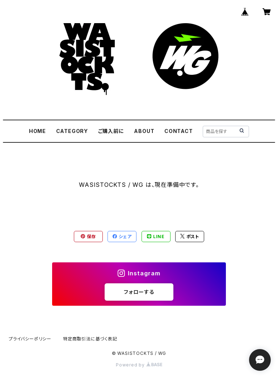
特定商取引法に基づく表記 (90, 339)
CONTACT (178, 131)
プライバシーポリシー (30, 339)
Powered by (139, 365)
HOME (37, 131)
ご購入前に (111, 131)
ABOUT (144, 131)
